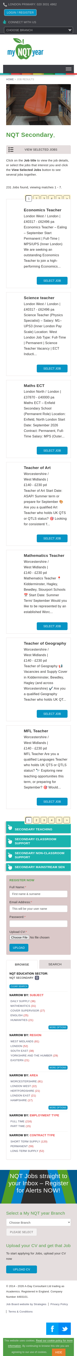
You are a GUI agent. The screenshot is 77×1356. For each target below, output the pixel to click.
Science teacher (39, 298)
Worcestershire (26, 1081)
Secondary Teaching (33, 829)
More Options (58, 1027)
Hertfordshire (25, 1090)
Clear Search (19, 986)
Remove (37, 978)
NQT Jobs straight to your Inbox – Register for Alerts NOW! (38, 1183)
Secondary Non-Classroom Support (39, 855)
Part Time (20, 1126)
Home (10, 79)
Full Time (21, 1121)
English (19, 1015)
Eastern (19, 1060)
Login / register (20, 12)
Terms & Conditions (20, 1311)
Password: (17, 917)
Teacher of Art (37, 468)
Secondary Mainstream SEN (40, 867)
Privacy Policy (59, 1304)
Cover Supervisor (27, 1010)
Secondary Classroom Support (35, 841)
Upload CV (21, 1269)
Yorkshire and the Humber (34, 1055)
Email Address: (20, 902)
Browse (22, 964)
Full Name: (17, 887)
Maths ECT (34, 385)
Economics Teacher (42, 210)
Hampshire (21, 1100)
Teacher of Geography (45, 643)
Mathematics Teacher (44, 555)
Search (55, 964)
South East (22, 1050)
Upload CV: (18, 932)
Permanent (21, 1146)
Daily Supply (23, 1001)
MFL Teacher (36, 731)
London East (23, 1095)
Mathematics (23, 1005)
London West (23, 1086)
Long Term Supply (27, 1150)
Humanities (21, 1020)
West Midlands (24, 1041)
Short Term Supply (28, 1141)
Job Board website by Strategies (26, 1304)
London (19, 1046)
